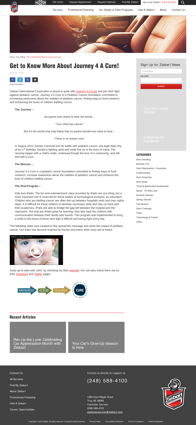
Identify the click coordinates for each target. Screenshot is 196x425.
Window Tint (142, 164)
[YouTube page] (116, 389)
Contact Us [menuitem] (178, 10)
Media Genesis (79, 422)
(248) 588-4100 (107, 381)
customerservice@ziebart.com (105, 412)
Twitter (38, 274)
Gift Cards (57, 2)
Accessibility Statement (114, 422)
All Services (16, 379)
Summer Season (144, 195)
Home (12, 57)
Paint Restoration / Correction (151, 169)
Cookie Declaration (155, 422)
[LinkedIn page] (107, 389)
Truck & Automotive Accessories (152, 186)
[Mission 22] (40, 2)
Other (139, 222)
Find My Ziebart (130, 2)
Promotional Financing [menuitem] (81, 10)
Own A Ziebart (18, 404)
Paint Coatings (143, 209)
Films (139, 213)
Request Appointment (80, 2)
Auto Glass (141, 182)
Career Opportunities (22, 410)
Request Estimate (106, 2)
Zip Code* (145, 76)
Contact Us (16, 373)
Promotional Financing (22, 398)
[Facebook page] (91, 389)
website (74, 270)
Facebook (22, 274)
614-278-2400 (169, 2)
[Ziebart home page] (14, 7)
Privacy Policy (95, 422)
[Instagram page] (124, 389)
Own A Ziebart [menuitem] (146, 10)
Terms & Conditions (135, 422)
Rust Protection (144, 177)
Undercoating (143, 173)
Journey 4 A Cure (86, 91)
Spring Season (143, 200)
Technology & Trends (147, 218)
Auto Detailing (143, 160)
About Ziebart (18, 391)
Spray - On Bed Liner (147, 191)
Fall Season (142, 204)
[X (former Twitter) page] (99, 389)
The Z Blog (20, 57)
